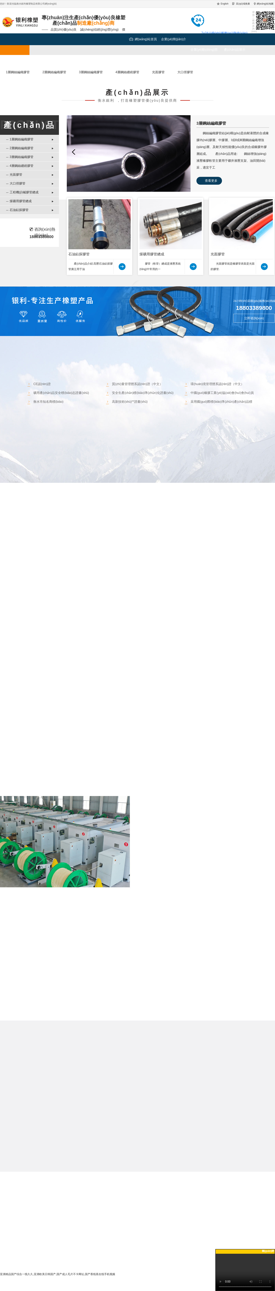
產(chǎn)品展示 (234, 49)
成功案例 (15, 61)
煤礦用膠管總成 (21, 201)
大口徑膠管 (185, 72)
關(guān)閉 (268, 1251)
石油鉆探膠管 (19, 210)
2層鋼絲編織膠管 (54, 72)
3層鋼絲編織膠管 (91, 72)
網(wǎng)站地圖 (265, 3)
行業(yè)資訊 (76, 61)
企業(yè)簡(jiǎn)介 (173, 39)
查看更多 (211, 180)
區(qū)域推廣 (243, 3)
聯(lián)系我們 (107, 61)
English (224, 3)
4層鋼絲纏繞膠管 (127, 72)
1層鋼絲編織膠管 (18, 72)
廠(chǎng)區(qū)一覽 (45, 61)
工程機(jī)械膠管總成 (24, 192)
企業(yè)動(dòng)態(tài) (204, 52)
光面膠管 (158, 72)
